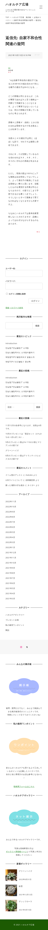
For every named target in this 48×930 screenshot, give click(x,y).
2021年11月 (11, 557)
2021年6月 (10, 583)
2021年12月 (11, 552)
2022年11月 (11, 501)
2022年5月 (10, 532)
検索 (38, 407)
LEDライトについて (14, 480)
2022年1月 (10, 547)
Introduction (11, 343)
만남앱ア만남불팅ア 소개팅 (17, 348)
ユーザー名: (11, 268)
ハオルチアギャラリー (15, 615)
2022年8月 (10, 517)
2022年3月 (10, 542)
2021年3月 (10, 598)
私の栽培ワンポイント (15, 625)
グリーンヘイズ (12, 450)
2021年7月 (10, 578)
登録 (7, 307)
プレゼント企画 (12, 620)
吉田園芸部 (30, 480)
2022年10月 (11, 506)
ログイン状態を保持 (17, 294)
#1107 (37, 55)
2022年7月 (10, 522)
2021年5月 (10, 588)
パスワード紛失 (16, 307)
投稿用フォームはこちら (24, 786)
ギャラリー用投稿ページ (16, 851)
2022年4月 (10, 537)
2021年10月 (11, 563)
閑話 (7, 630)
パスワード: (11, 281)
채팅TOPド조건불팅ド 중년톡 (18, 361)
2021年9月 (10, 568)
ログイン (35, 300)
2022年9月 (10, 511)
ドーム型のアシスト (14, 475)
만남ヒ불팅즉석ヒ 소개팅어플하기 (20, 352)
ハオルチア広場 (17, 4)
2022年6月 (10, 527)
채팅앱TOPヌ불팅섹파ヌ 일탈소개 (20, 357)
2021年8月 (10, 573)
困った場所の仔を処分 (15, 485)
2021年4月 (10, 593)
